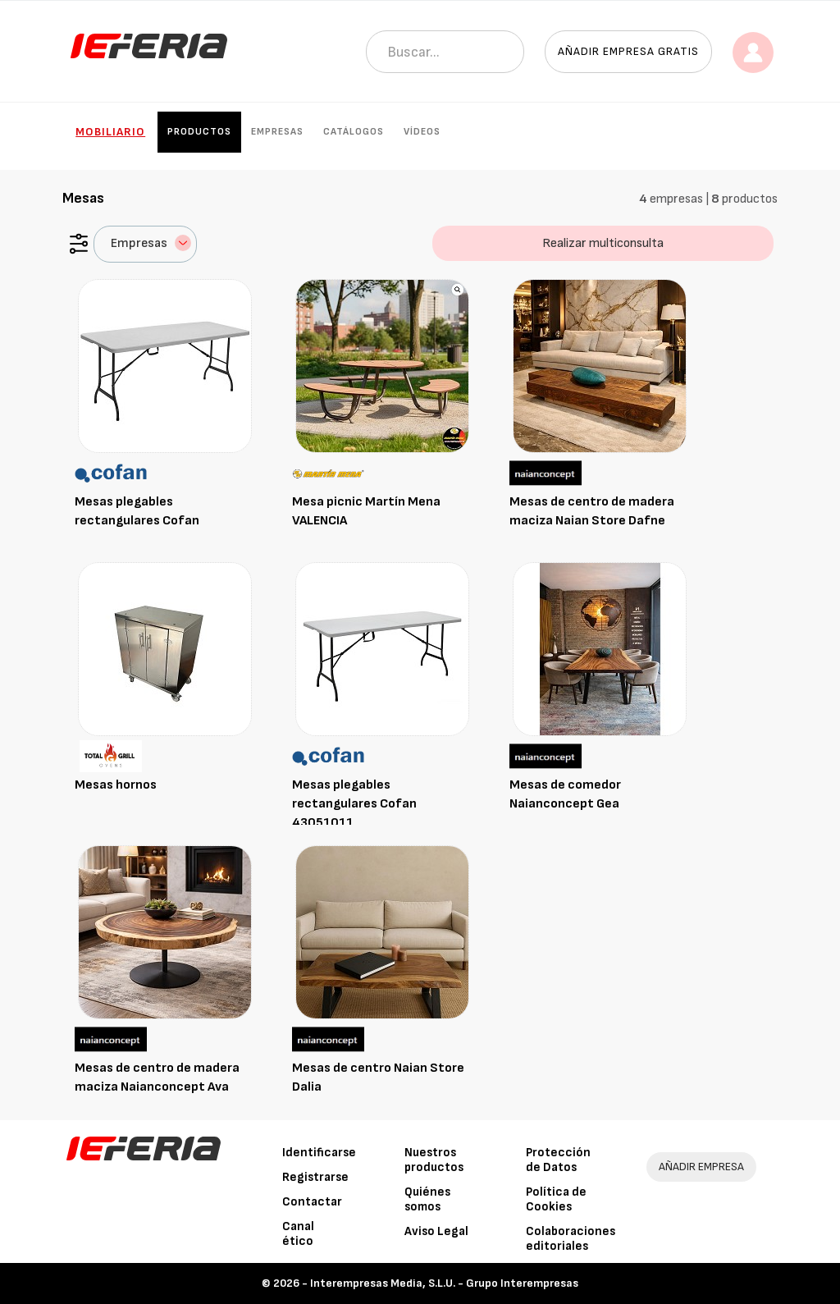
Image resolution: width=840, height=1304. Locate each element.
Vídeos (422, 132)
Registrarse (315, 1177)
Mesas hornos (116, 785)
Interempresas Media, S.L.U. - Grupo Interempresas (444, 1283)
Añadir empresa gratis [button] (628, 51)
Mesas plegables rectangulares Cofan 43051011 (354, 803)
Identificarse (319, 1152)
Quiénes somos (427, 1199)
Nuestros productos (433, 1160)
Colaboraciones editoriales (570, 1239)
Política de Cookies (556, 1199)
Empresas (277, 132)
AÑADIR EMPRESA (701, 1167)
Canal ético (298, 1234)
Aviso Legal (436, 1231)
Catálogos (353, 132)
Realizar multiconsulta (603, 243)
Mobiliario (110, 132)
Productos (199, 132)
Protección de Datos (558, 1160)
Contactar (312, 1202)
